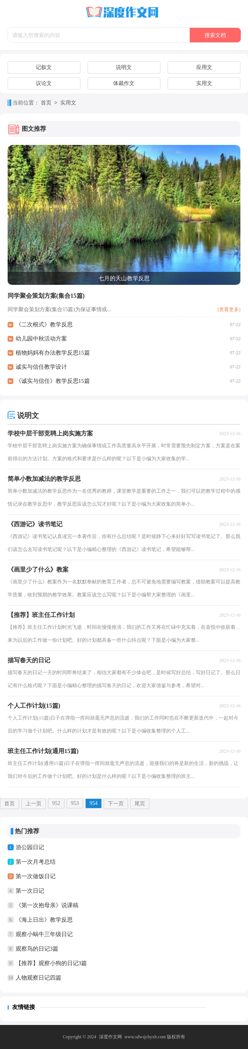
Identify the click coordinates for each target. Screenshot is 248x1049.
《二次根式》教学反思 (44, 324)
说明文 (124, 67)
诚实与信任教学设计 (41, 367)
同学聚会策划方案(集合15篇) (46, 295)
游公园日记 (30, 847)
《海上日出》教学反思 (44, 920)
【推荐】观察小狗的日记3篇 (51, 963)
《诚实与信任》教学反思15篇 (53, 381)
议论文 (44, 83)
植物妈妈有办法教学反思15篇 (53, 353)
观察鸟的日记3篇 (37, 949)
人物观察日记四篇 (38, 978)
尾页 (139, 803)
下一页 (116, 803)
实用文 (204, 83)
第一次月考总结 (36, 862)
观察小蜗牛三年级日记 (44, 934)
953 (75, 803)
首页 (46, 103)
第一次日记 (30, 891)
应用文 (204, 67)
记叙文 (44, 67)
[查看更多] (229, 309)
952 (56, 803)
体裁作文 (123, 83)
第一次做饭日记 (36, 876)
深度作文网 (110, 1036)
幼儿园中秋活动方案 (41, 339)
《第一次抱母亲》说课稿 (47, 905)
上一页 (34, 803)
